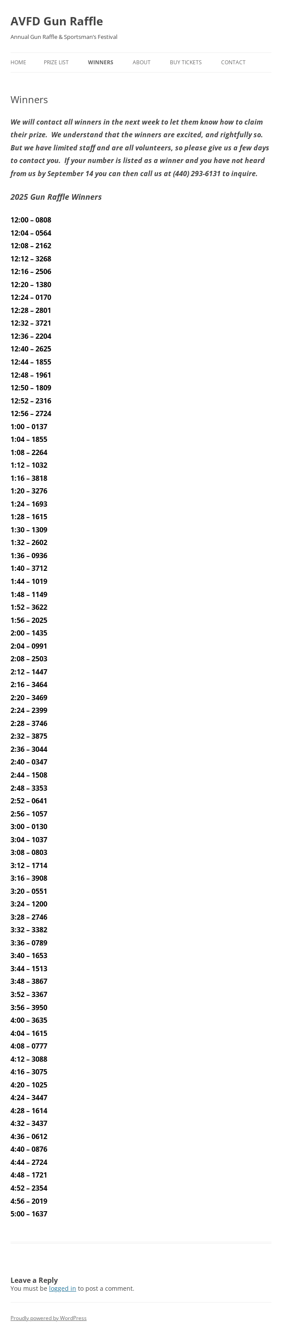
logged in (62, 1288)
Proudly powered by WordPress (49, 1318)
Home (18, 62)
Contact (233, 62)
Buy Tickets (186, 62)
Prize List (56, 62)
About (142, 62)
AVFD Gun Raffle (57, 21)
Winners (100, 62)
